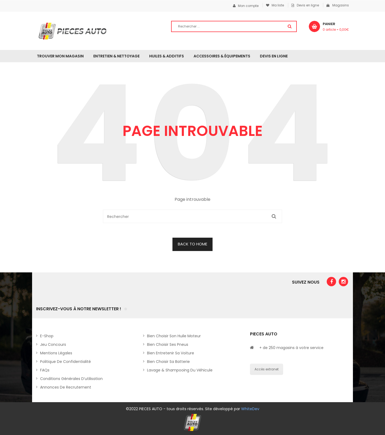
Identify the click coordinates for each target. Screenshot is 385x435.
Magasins (337, 5)
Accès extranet (267, 369)
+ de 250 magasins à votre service (291, 347)
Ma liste (275, 5)
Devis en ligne (305, 5)
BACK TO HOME (192, 244)
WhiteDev (250, 409)
